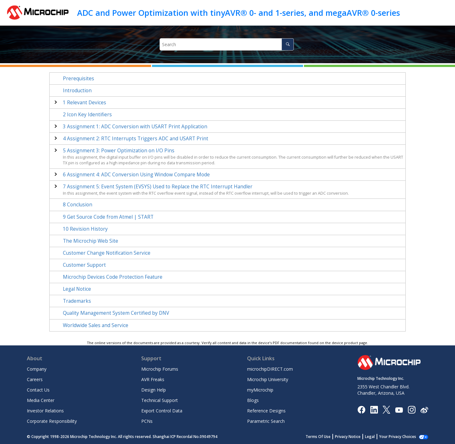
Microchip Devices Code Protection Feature (112, 277)
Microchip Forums (159, 369)
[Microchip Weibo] (424, 409)
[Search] (288, 44)
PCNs (147, 421)
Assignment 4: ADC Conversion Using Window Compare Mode (136, 174)
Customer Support (84, 265)
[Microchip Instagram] (412, 409)
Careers (35, 379)
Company (36, 369)
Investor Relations (45, 411)
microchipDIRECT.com (270, 369)
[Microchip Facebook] (361, 409)
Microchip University (267, 379)
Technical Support (159, 400)
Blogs (253, 400)
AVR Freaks (152, 379)
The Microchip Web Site (90, 241)
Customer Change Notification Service (106, 253)
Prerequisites (78, 78)
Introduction (77, 90)
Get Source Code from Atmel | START (108, 217)
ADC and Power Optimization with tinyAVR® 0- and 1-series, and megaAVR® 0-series (238, 12)
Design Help (153, 390)
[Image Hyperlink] (399, 409)
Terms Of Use (324, 436)
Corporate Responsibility (52, 421)
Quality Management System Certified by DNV (116, 313)
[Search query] (227, 44)
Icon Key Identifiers (87, 114)
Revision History (85, 229)
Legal (377, 436)
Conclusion (77, 204)
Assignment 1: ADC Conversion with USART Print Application (135, 126)
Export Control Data (161, 411)
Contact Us (38, 390)
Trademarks (77, 301)
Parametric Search (266, 421)
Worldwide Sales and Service (95, 325)
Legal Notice (77, 289)
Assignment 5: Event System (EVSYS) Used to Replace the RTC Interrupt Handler (157, 186)
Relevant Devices (84, 102)
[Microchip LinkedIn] (374, 409)
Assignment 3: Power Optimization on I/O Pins (118, 150)
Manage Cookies (401, 436)
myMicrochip (260, 390)
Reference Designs (266, 411)
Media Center (40, 400)
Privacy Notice (354, 436)
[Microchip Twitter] (386, 409)
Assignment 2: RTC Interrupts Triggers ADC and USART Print (135, 138)
